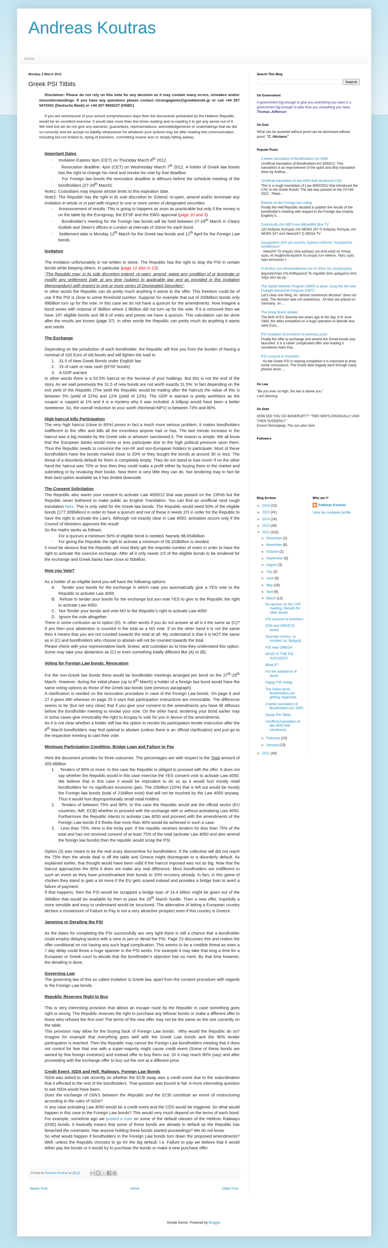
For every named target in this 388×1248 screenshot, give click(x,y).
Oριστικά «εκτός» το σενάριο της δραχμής (283, 639)
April (270, 592)
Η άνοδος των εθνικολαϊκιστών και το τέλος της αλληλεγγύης (306, 269)
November (274, 545)
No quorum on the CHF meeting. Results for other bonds (283, 608)
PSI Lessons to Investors (280, 356)
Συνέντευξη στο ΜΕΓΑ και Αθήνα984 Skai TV (295, 224)
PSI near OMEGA (278, 647)
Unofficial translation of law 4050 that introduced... (282, 726)
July (269, 572)
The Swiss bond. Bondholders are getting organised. (281, 693)
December (274, 538)
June (270, 578)
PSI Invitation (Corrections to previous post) (294, 334)
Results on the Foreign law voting (286, 203)
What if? (271, 665)
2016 (266, 506)
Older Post (230, 1189)
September (275, 558)
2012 (266, 532)
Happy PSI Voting (278, 682)
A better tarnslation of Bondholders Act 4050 (294, 159)
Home (29, 58)
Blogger (214, 1223)
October (272, 552)
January (272, 745)
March (271, 598)
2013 (266, 526)
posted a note (119, 1118)
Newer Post (39, 1189)
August (272, 565)
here (69, 506)
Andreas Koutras (92, 27)
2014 (266, 519)
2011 (266, 753)
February (273, 738)
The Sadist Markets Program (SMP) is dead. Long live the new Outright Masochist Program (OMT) (308, 288)
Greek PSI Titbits (278, 715)
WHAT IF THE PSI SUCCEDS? (279, 656)
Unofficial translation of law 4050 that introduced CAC (301, 181)
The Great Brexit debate (279, 312)
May (270, 585)
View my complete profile (332, 512)
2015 (266, 512)
